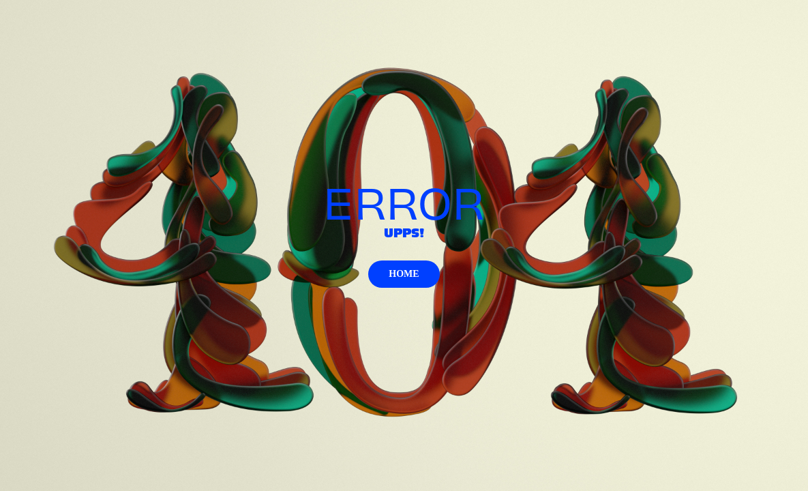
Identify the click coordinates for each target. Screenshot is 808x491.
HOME (404, 274)
